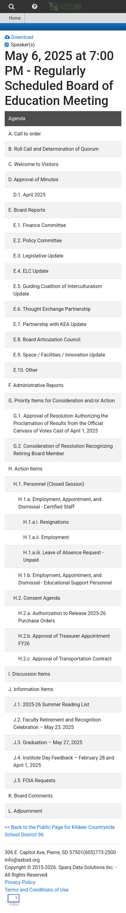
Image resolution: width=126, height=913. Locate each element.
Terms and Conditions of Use (37, 890)
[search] (11, 6)
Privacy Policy (20, 882)
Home (12, 18)
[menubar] (42, 6)
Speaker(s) (23, 45)
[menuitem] (11, 6)
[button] (34, 6)
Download (19, 37)
